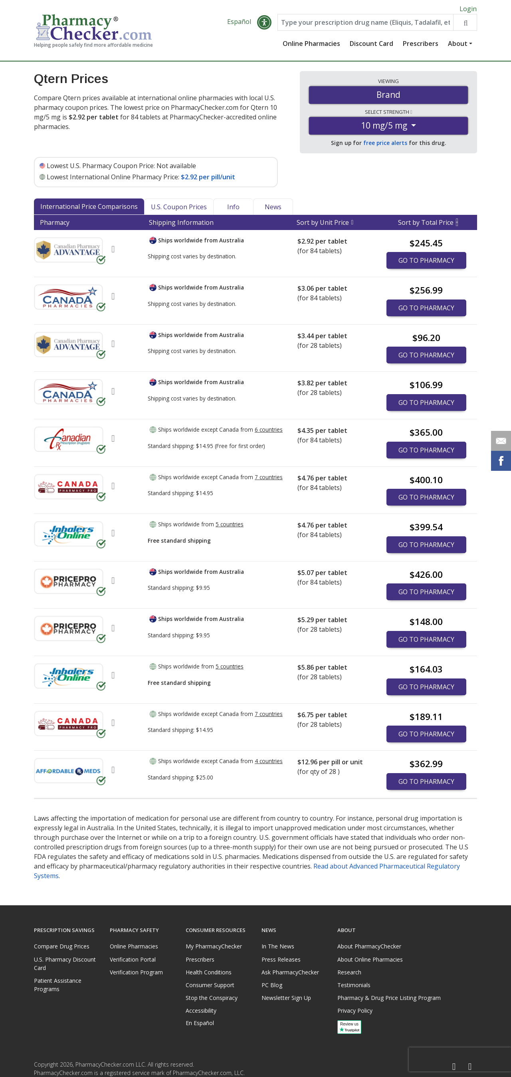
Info (233, 208)
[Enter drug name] (365, 25)
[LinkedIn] (470, 1067)
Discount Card (371, 46)
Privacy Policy (354, 1010)
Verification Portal (133, 959)
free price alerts (385, 145)
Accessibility (201, 1010)
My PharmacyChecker (214, 946)
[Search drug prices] (465, 25)
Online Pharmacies (311, 46)
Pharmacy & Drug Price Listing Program (389, 998)
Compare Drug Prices (61, 946)
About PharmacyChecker (369, 946)
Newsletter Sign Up (286, 998)
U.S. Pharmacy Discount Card (65, 964)
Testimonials (353, 985)
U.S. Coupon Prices (179, 208)
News (273, 208)
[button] (264, 25)
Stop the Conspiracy (212, 998)
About (457, 46)
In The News (277, 946)
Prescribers (420, 46)
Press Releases (281, 959)
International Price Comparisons (89, 208)
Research (349, 972)
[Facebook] (454, 1067)
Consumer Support (210, 985)
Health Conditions (209, 972)
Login (468, 8)
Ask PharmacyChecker (290, 972)
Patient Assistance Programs (57, 985)
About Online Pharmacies (370, 959)
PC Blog (271, 985)
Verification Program (136, 972)
